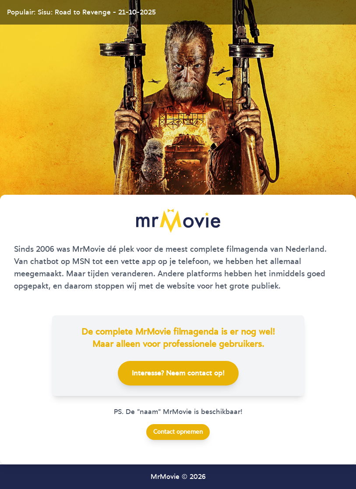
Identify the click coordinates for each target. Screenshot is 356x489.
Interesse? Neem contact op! (178, 373)
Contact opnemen (178, 432)
